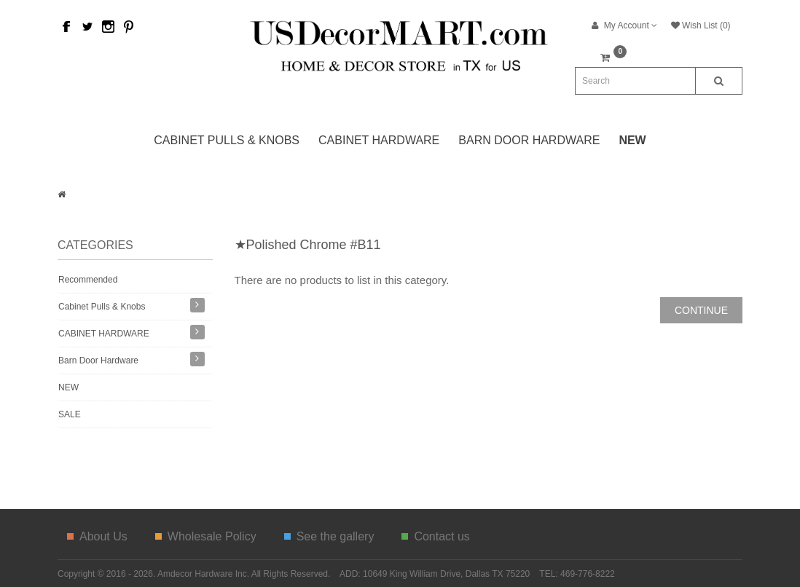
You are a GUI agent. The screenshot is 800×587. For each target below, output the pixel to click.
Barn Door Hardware (529, 140)
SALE (69, 414)
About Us (97, 536)
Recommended (87, 280)
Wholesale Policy (205, 536)
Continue (701, 310)
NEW (68, 387)
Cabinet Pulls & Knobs (226, 140)
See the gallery (329, 536)
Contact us (435, 536)
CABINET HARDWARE (378, 140)
